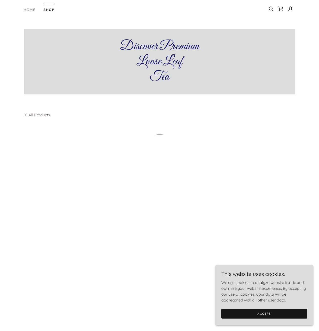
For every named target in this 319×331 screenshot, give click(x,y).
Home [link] (30, 10)
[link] (159, 78)
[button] (281, 9)
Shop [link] (48, 10)
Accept (264, 313)
